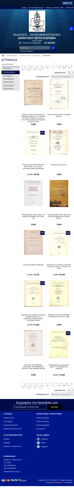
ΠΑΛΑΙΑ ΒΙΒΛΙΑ (12, 55)
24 (40, 70)
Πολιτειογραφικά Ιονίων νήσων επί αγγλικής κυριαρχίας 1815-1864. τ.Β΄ (33, 216)
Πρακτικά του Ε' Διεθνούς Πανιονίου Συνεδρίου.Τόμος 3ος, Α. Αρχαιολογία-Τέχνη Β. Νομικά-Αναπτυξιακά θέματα (33, 317)
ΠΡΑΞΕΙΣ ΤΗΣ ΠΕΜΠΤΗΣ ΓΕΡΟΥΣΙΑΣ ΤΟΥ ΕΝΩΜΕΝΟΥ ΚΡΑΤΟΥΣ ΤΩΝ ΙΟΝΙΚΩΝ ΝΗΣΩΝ (33, 366)
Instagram (44, 446)
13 (30, 68)
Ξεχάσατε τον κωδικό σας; (12, 446)
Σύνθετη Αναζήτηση (26, 51)
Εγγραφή (7, 443)
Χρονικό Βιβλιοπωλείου (36, 7)
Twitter (43, 443)
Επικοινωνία (69, 7)
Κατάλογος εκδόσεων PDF (55, 7)
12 (25, 68)
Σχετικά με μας (9, 418)
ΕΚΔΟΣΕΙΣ (7, 68)
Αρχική (24, 7)
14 (36, 68)
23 (34, 70)
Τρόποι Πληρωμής (42, 418)
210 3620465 (49, 43)
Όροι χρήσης (8, 421)
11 (72, 66)
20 (69, 68)
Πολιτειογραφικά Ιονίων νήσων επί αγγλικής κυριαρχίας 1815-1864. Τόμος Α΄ (58, 216)
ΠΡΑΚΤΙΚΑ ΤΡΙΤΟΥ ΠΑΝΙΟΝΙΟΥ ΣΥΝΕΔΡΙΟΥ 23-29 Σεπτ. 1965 (58, 316)
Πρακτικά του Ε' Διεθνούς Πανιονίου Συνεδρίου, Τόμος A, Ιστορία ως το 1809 (58, 266)
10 (66, 66)
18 (59, 68)
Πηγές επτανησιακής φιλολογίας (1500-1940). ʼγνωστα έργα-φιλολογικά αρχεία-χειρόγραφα (33, 166)
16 (48, 68)
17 (53, 68)
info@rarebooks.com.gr (12, 471)
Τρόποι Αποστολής (42, 421)
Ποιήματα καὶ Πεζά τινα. (58, 165)
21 (23, 70)
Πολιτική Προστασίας (11, 425)
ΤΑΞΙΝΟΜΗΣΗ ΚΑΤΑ (42, 77)
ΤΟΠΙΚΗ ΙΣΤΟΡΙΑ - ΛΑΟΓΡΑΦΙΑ (30, 55)
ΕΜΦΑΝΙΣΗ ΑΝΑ (60, 73)
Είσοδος (6, 439)
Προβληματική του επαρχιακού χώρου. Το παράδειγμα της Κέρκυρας (58, 366)
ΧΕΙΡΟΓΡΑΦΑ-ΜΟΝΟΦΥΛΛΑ (8, 87)
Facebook (44, 439)
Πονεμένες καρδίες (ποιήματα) (33, 265)
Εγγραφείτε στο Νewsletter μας (37, 402)
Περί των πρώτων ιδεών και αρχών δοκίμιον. (58, 115)
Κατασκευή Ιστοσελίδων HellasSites (58, 482)
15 (42, 68)
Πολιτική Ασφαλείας (43, 425)
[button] (67, 3)
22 (28, 70)
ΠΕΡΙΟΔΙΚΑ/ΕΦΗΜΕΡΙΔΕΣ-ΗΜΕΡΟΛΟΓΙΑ (9, 79)
